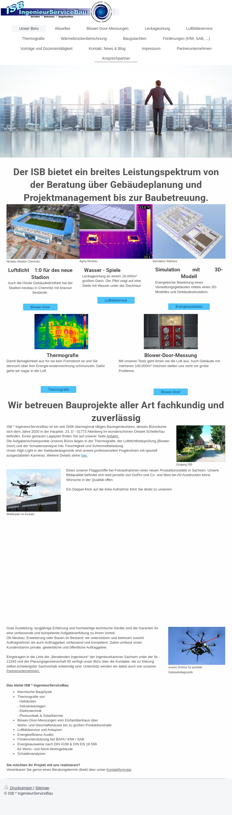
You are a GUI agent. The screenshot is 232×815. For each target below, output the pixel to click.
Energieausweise (189, 306)
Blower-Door (40, 307)
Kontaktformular (119, 770)
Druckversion (18, 788)
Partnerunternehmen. (23, 671)
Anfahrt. (113, 436)
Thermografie (58, 389)
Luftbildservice (116, 300)
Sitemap (42, 788)
